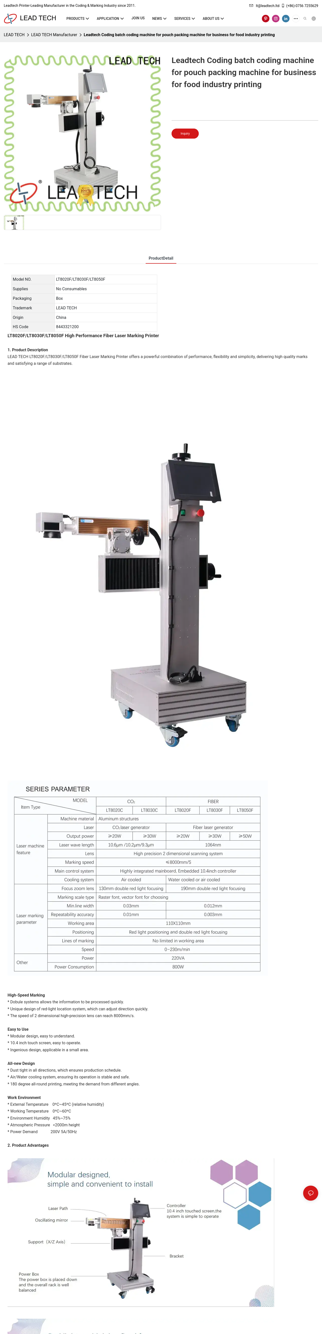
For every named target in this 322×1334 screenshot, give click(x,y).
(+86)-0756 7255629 (299, 6)
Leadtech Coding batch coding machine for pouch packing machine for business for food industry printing (179, 34)
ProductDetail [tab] (161, 258)
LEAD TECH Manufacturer (54, 34)
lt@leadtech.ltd (264, 6)
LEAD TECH (14, 34)
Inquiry (185, 133)
